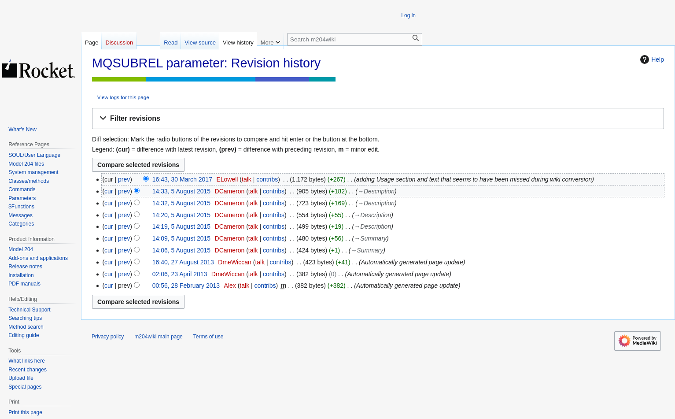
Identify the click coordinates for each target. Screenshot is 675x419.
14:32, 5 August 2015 (181, 203)
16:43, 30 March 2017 (182, 179)
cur (108, 191)
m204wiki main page (158, 337)
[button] (378, 118)
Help (651, 59)
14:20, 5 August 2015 (181, 215)
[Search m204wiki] (354, 39)
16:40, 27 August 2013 (183, 262)
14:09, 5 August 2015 (181, 238)
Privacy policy (108, 337)
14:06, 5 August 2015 (181, 250)
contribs (267, 179)
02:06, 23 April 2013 (179, 274)
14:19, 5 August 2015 (181, 226)
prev (124, 179)
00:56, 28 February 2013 (186, 285)
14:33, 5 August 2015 (181, 191)
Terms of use (208, 337)
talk (246, 179)
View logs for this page (123, 97)
